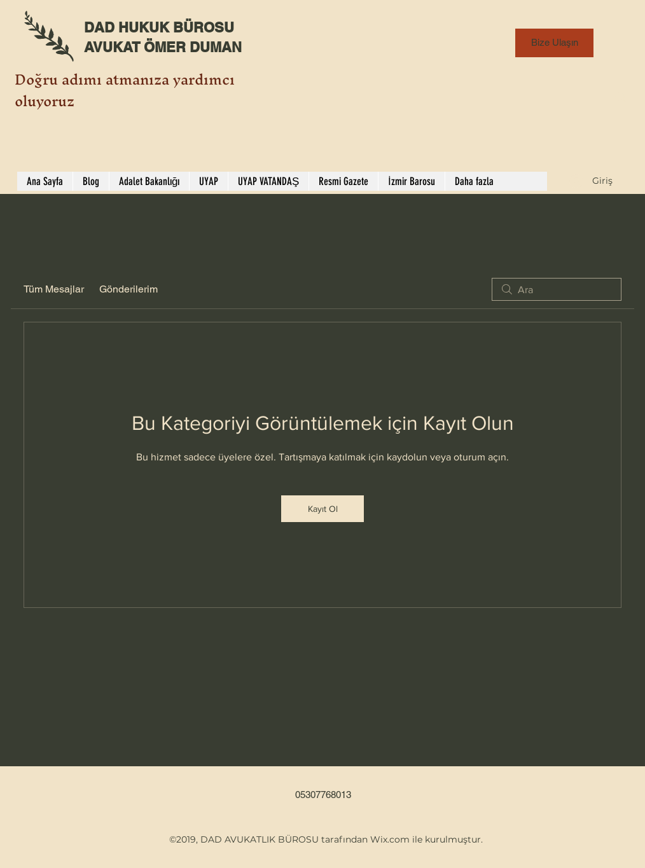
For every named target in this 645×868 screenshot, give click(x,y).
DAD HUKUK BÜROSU (159, 27)
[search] (556, 289)
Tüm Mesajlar (54, 289)
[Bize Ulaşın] (554, 43)
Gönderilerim (128, 289)
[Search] (620, 97)
